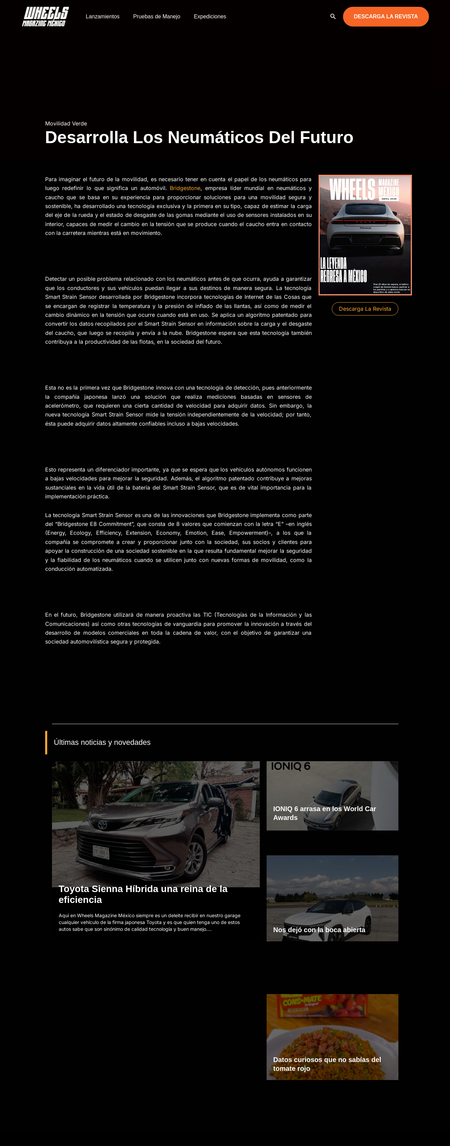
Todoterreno (144, 1074)
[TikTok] (416, 1134)
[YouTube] (426, 1134)
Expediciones (203, 16)
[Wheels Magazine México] (46, 16)
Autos (138, 1050)
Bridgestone (185, 188)
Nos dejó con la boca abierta (319, 868)
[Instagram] (405, 1134)
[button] (333, 16)
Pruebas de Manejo (152, 16)
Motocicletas (145, 1062)
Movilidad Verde (66, 123)
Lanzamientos (102, 16)
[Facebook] (395, 1134)
